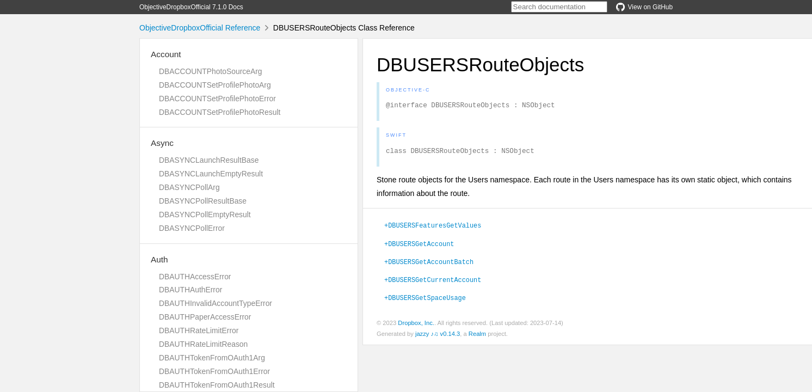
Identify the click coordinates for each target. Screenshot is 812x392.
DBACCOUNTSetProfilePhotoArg (215, 85)
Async (162, 143)
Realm (477, 337)
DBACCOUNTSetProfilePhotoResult (219, 112)
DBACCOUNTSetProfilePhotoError (217, 98)
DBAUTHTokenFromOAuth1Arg (212, 357)
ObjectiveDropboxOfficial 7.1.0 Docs (191, 7)
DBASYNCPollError (192, 228)
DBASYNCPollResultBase (203, 201)
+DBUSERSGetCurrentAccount (432, 282)
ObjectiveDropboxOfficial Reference (199, 27)
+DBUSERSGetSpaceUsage (425, 300)
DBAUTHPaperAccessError (205, 317)
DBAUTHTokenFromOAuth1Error (214, 371)
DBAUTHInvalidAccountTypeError (215, 303)
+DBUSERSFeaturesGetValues (432, 228)
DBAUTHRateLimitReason (203, 344)
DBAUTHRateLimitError (198, 330)
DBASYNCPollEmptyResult (205, 214)
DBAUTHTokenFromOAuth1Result (217, 385)
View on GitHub (644, 7)
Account (166, 54)
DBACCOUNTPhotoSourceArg (210, 71)
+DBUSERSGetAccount (419, 246)
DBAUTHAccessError (195, 276)
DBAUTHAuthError (190, 289)
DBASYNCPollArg (189, 187)
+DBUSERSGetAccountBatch (428, 264)
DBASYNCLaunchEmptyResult (211, 173)
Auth (159, 259)
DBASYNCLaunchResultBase (209, 160)
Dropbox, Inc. (416, 326)
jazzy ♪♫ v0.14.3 (437, 337)
